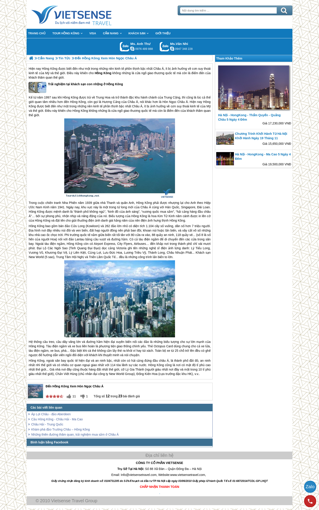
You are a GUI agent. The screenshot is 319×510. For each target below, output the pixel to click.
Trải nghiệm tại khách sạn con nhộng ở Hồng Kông (76, 87)
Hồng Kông (49, 68)
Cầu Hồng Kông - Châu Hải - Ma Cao (57, 419)
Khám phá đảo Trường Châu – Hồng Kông (60, 429)
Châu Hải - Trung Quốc (47, 424)
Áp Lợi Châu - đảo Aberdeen (51, 414)
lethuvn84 (132, 48)
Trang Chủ (82, 14)
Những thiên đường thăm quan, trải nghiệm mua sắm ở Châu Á (75, 434)
